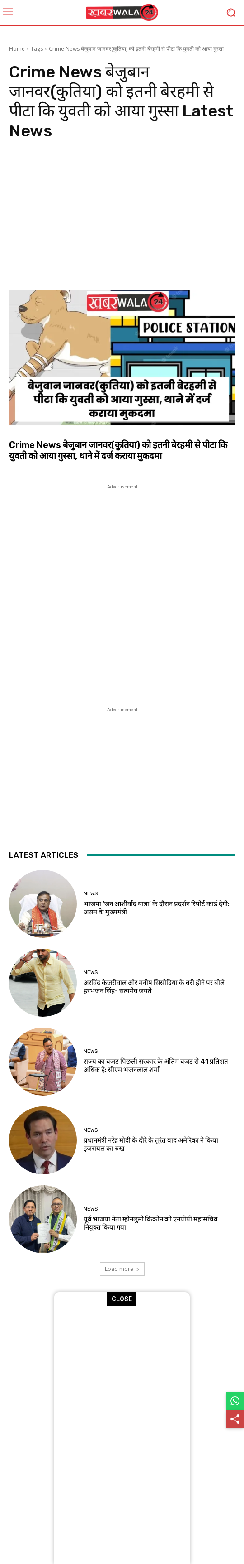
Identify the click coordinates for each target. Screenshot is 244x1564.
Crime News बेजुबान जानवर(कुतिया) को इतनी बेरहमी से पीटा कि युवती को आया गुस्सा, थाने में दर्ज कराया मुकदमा (118, 450)
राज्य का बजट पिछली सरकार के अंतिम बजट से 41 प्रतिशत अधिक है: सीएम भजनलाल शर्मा (156, 1065)
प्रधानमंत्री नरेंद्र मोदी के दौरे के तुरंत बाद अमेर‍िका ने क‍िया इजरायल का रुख (151, 1144)
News (91, 893)
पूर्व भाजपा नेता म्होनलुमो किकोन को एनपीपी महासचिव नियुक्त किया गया (150, 1223)
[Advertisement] (122, 217)
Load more (122, 1269)
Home (17, 49)
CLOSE (122, 1299)
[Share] (235, 1419)
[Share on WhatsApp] (235, 1401)
